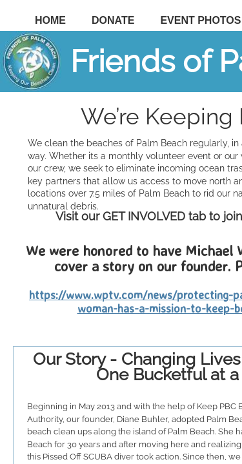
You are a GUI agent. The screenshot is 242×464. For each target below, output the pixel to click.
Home (50, 20)
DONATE (113, 20)
